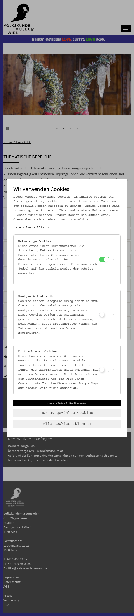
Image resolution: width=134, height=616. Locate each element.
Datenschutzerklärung (31, 227)
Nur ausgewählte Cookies (67, 413)
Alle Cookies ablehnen (67, 423)
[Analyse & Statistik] (104, 314)
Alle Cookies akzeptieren (67, 403)
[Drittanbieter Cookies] (104, 369)
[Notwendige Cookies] (104, 259)
